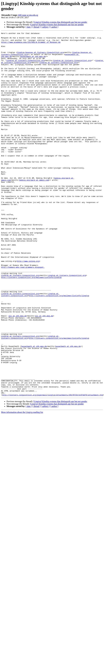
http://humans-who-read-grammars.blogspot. (23, 313)
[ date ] (29, 27)
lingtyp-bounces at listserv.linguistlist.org (40, 55)
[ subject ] (45, 27)
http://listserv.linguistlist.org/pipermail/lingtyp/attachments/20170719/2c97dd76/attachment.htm (52, 466)
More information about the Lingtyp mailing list (22, 484)
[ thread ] (36, 27)
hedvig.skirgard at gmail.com (34, 209)
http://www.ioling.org (28, 306)
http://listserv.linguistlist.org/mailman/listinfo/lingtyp (31, 325)
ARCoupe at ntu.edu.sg (28, 15)
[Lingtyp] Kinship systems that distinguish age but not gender (60, 22)
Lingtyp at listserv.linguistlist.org (20, 323)
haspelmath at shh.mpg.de (33, 60)
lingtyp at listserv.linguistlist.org (25, 65)
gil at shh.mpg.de (18, 372)
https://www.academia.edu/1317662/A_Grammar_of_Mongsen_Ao (30, 43)
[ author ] (54, 27)
